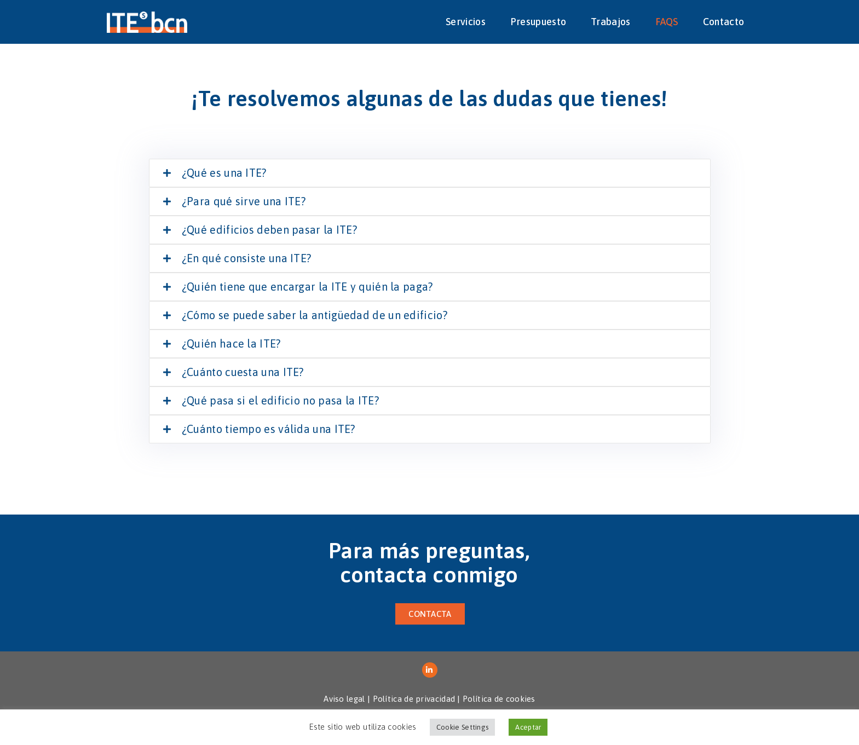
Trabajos (610, 21)
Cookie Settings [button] (462, 727)
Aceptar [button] (528, 727)
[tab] (430, 173)
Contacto (723, 21)
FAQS (666, 21)
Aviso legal (344, 698)
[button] (429, 614)
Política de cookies (499, 698)
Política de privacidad (414, 698)
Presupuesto (538, 21)
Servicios (466, 21)
